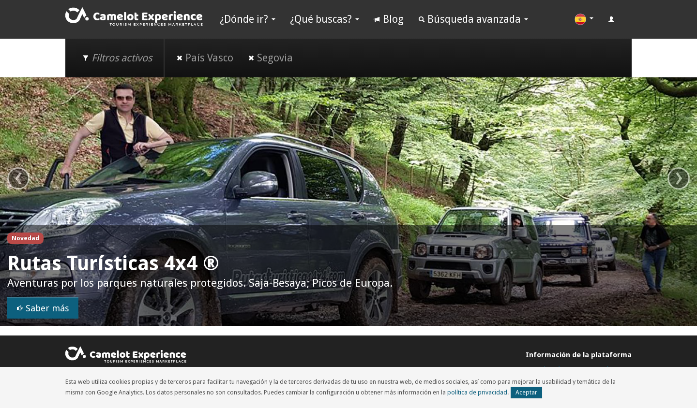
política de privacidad (477, 392)
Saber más (42, 308)
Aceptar (526, 392)
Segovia (270, 58)
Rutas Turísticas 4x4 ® (113, 263)
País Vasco (204, 58)
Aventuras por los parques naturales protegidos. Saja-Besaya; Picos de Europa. (200, 283)
